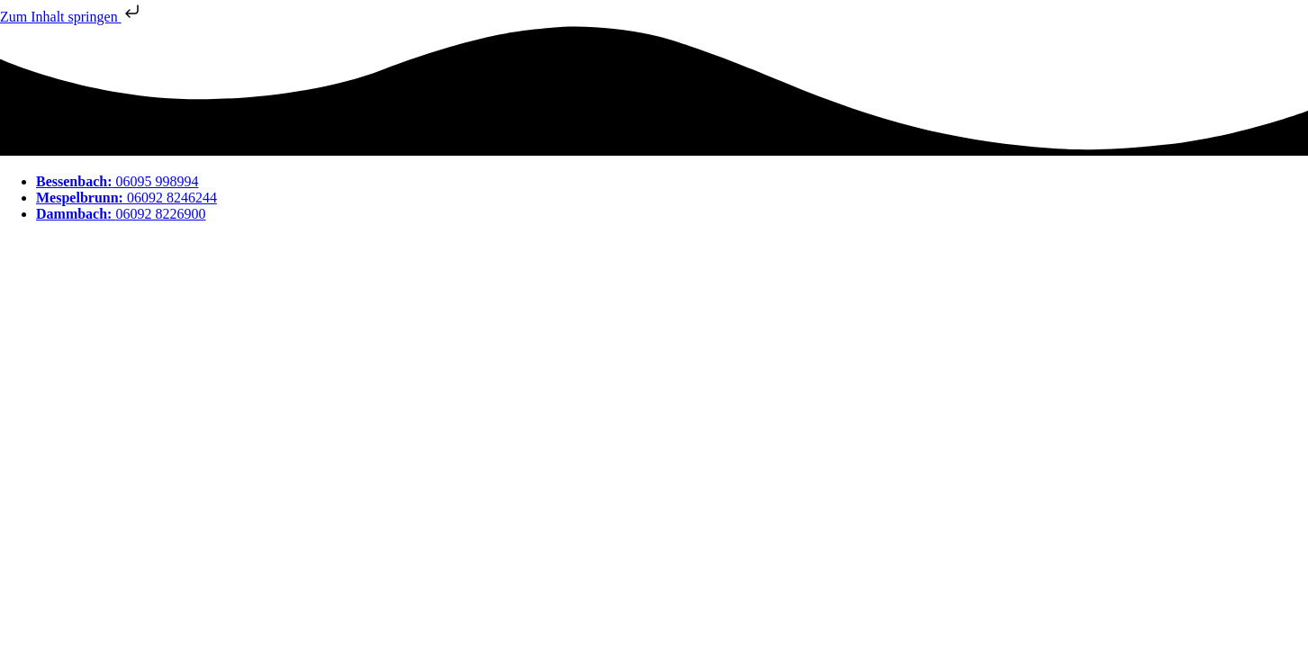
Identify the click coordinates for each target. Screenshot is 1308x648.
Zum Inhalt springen (71, 16)
